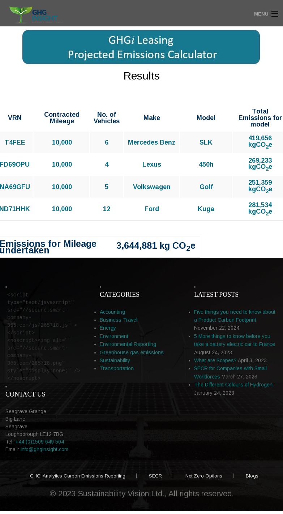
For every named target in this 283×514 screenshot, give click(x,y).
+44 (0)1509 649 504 (39, 442)
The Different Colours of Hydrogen (233, 384)
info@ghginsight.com (44, 449)
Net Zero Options (203, 476)
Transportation (117, 368)
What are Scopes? (215, 360)
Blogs (252, 476)
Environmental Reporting (128, 344)
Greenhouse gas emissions (132, 352)
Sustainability (115, 360)
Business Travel (118, 320)
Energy (108, 328)
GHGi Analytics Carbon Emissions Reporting (77, 476)
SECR (155, 476)
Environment (114, 336)
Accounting (112, 312)
